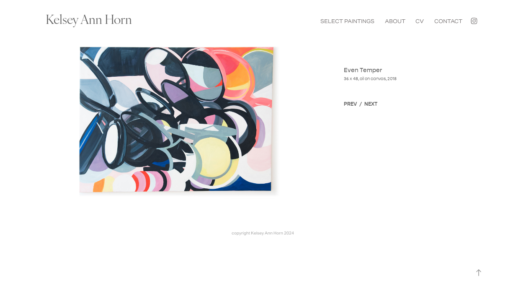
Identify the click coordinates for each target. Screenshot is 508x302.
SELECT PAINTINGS (347, 21)
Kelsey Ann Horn (89, 18)
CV (419, 21)
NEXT (370, 104)
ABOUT (395, 21)
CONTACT (448, 21)
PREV (350, 104)
